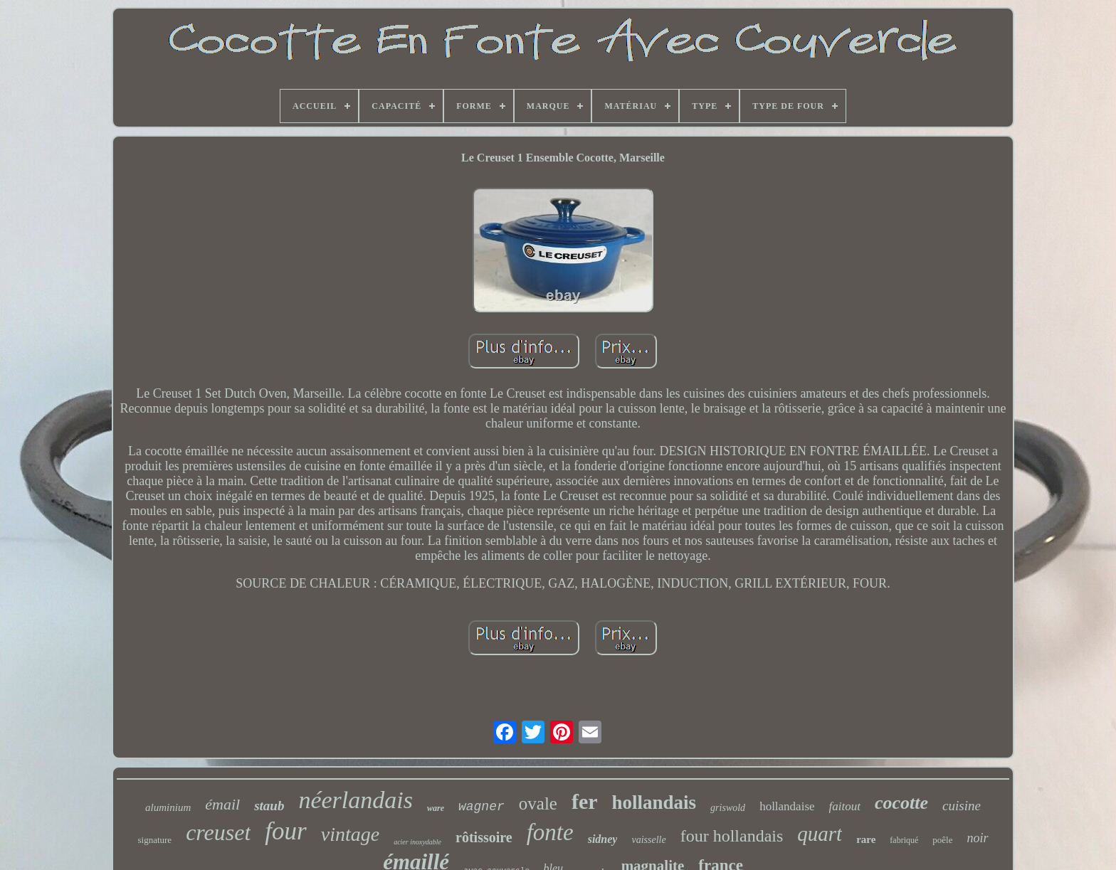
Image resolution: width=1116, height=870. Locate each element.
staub (269, 805)
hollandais (654, 802)
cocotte (901, 802)
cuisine (961, 805)
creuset (218, 832)
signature (154, 839)
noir (977, 838)
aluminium (168, 807)
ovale (538, 803)
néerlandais (355, 800)
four (285, 831)
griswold (727, 807)
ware (435, 808)
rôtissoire (484, 837)
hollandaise (786, 806)
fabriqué (904, 840)
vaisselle (648, 839)
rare (865, 839)
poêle (942, 839)
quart (819, 833)
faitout (844, 806)
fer (585, 801)
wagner (481, 807)
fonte (550, 832)
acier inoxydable (417, 842)
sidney (603, 839)
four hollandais (732, 836)
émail (222, 804)
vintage (350, 834)
